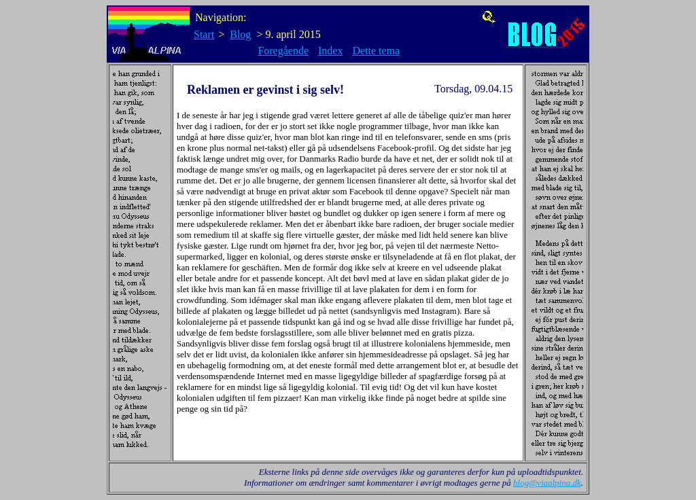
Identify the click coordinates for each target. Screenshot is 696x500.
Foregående (283, 50)
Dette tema (376, 50)
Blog (240, 34)
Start (204, 34)
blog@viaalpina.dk (547, 483)
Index (330, 50)
